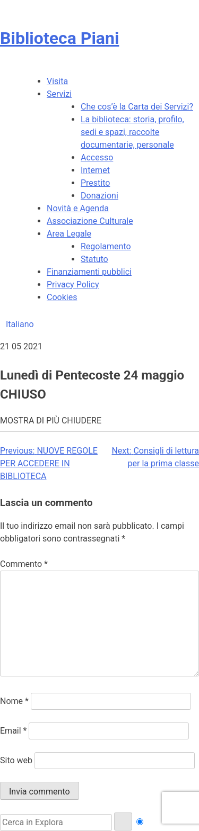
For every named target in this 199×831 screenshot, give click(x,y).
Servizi (59, 94)
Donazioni (99, 196)
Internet (95, 170)
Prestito (95, 183)
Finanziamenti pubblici (89, 272)
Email (13, 731)
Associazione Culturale (90, 221)
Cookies (62, 297)
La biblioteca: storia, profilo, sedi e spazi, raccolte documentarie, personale (132, 132)
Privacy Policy (73, 284)
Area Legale (69, 234)
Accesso (97, 157)
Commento (24, 564)
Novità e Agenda (78, 208)
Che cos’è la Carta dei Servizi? (137, 107)
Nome (14, 701)
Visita (57, 81)
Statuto (94, 259)
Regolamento (106, 246)
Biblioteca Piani (59, 38)
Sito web (16, 760)
